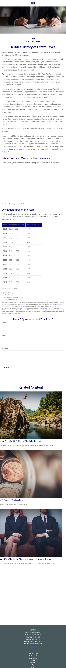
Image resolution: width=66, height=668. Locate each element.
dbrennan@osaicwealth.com (33, 644)
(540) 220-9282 (35, 635)
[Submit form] (7, 367)
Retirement (33, 656)
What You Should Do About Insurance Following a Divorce (25, 559)
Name (4, 323)
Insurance (33, 663)
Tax (33, 665)
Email (4, 335)
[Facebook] (32, 647)
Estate (33, 660)
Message (5, 348)
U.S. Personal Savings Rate (11, 500)
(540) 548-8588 (35, 632)
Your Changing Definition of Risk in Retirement (20, 441)
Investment (33, 658)
